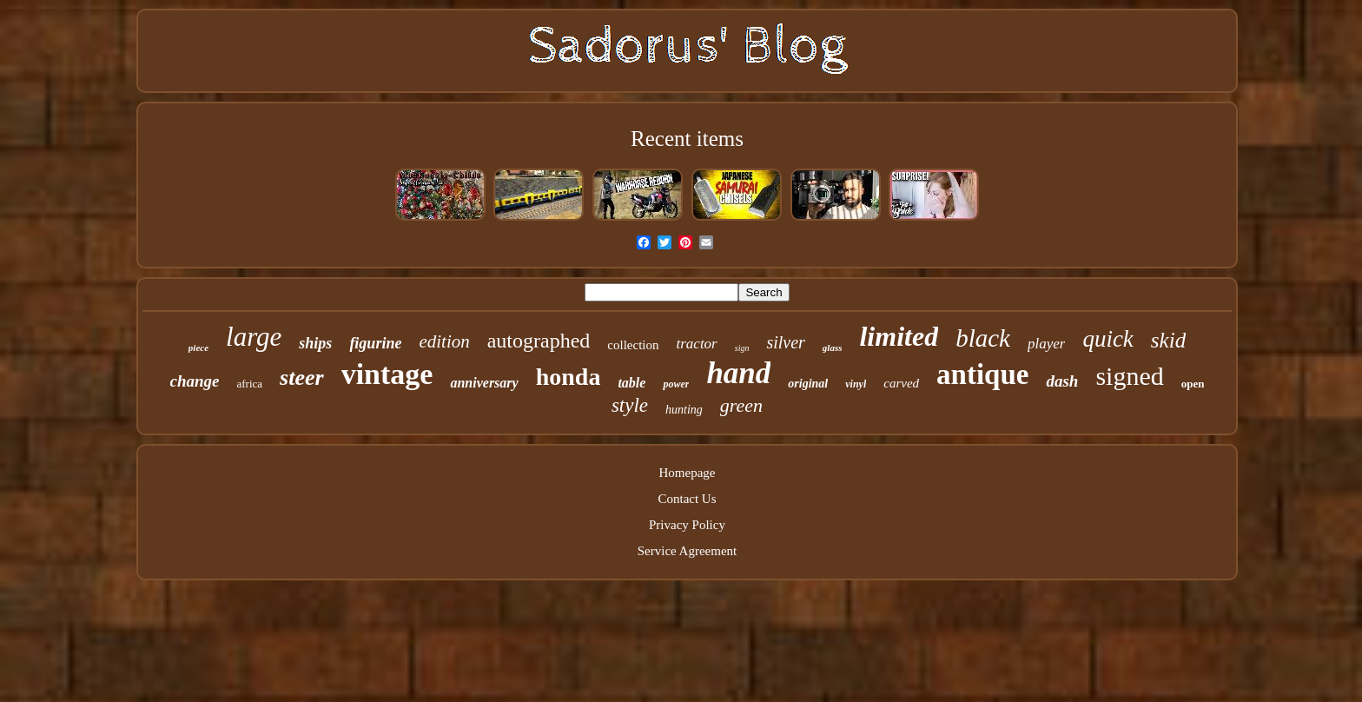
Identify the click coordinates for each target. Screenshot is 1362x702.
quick (1107, 339)
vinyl (855, 384)
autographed (539, 340)
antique (982, 374)
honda (568, 376)
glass (833, 347)
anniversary (484, 382)
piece (198, 347)
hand (738, 373)
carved (901, 383)
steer (302, 377)
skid (1168, 340)
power (676, 384)
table (631, 382)
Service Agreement (687, 551)
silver (785, 342)
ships (315, 343)
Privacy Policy (687, 525)
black (982, 338)
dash (1062, 381)
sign (742, 348)
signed (1129, 375)
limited (898, 336)
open (1193, 383)
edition (444, 341)
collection (632, 345)
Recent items (687, 138)
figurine (375, 343)
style (630, 405)
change (195, 381)
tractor (697, 343)
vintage (387, 374)
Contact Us (687, 499)
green (741, 405)
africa (250, 383)
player (1046, 343)
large (253, 336)
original (808, 383)
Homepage (687, 473)
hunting (684, 409)
